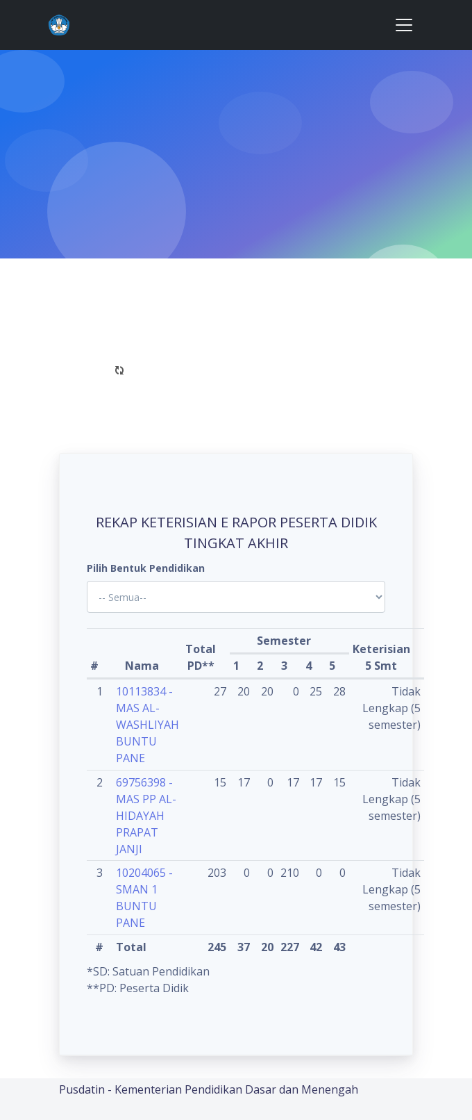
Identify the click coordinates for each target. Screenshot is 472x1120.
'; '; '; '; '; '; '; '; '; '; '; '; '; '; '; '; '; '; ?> (236, 597)
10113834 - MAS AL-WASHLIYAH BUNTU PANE (147, 725)
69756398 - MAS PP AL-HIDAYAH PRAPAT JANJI (146, 816)
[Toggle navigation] (404, 25)
